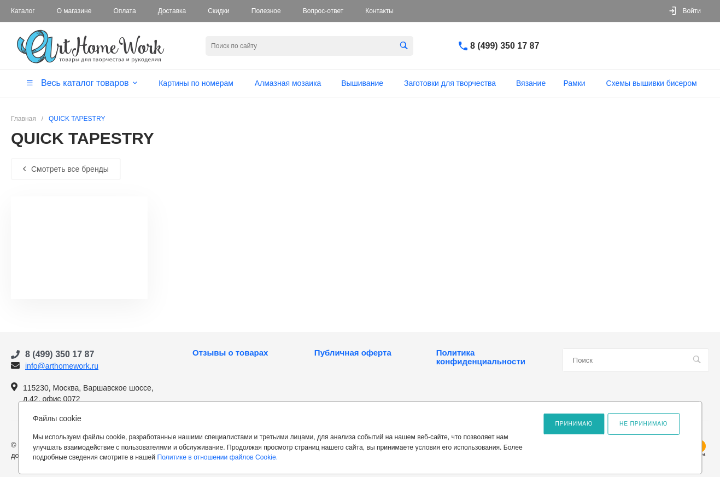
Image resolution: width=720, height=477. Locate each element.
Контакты (379, 11)
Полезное (266, 11)
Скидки (219, 11)
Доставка (172, 11)
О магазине (74, 11)
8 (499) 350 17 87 (504, 45)
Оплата (124, 11)
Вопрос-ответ (323, 11)
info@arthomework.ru (61, 366)
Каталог (23, 11)
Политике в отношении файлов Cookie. (217, 457)
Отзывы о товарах (230, 352)
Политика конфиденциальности (480, 357)
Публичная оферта (352, 352)
